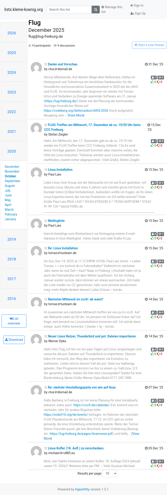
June (8, 195)
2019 (11, 239)
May (8, 200)
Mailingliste (54, 221)
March (9, 209)
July (7, 190)
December (12, 166)
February (11, 214)
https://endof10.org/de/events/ (66, 414)
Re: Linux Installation (61, 248)
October (10, 176)
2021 (11, 131)
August (10, 186)
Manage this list (111, 9)
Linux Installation (58, 169)
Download (14, 340)
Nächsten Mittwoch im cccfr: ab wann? (73, 299)
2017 (11, 279)
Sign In (137, 5)
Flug (34, 22)
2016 (11, 298)
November (12, 171)
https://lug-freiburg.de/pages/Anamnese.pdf (81, 434)
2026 (11, 33)
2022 (11, 111)
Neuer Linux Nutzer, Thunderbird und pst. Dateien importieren (90, 336)
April (8, 205)
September (12, 181)
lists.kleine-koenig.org (23, 9)
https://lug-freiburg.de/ (61, 101)
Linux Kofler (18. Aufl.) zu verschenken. (74, 448)
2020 (11, 151)
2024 (11, 72)
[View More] (76, 115)
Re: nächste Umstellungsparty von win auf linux (80, 387)
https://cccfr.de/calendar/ (91, 405)
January (10, 219)
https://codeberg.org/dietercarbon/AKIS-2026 (76, 110)
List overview (14, 321)
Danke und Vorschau (60, 64)
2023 (11, 92)
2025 (11, 52)
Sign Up (138, 13)
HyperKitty (82, 489)
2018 (11, 259)
